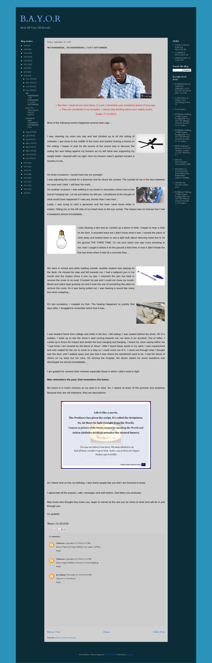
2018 (26, 75)
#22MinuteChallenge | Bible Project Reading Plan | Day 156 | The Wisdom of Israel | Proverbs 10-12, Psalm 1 (183, 120)
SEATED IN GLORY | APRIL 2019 (182, 185)
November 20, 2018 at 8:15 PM (79, 575)
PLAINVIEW (110, 654)
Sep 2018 (30, 90)
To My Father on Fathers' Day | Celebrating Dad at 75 (182, 101)
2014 (26, 174)
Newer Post (53, 632)
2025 (26, 49)
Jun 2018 (29, 139)
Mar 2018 (30, 151)
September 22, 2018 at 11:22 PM (78, 559)
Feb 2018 (30, 154)
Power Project (180, 109)
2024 (26, 53)
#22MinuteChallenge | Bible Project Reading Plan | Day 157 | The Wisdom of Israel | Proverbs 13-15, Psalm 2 (183, 136)
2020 (26, 68)
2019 (26, 72)
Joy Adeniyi (61, 575)
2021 (26, 64)
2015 (26, 170)
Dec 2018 (30, 79)
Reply (58, 551)
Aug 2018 (30, 132)
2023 (26, 57)
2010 (26, 189)
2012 (26, 182)
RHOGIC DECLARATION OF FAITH (32, 111)
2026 (26, 45)
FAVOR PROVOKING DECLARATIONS (182, 162)
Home (106, 632)
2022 (26, 60)
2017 (26, 163)
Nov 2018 (30, 82)
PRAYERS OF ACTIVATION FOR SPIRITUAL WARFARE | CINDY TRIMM (182, 173)
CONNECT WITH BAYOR (181, 53)
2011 (26, 185)
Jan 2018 (29, 158)
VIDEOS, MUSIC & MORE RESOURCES (182, 47)
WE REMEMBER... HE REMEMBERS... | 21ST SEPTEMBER (32, 99)
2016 (26, 166)
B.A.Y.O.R (40, 19)
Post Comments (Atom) (66, 637)
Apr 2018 (30, 147)
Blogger (130, 654)
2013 (26, 178)
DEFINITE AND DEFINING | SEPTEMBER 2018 (32, 123)
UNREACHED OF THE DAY (183, 59)
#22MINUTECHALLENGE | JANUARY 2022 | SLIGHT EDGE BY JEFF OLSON (183, 88)
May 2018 (30, 143)
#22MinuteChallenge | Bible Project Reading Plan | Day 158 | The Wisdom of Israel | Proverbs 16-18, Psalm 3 (183, 197)
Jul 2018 (29, 135)
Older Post (159, 632)
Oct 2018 (30, 86)
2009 (26, 193)
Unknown (60, 543)
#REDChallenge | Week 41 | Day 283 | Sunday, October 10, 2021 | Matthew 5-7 (182, 150)
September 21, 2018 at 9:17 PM (78, 543)
